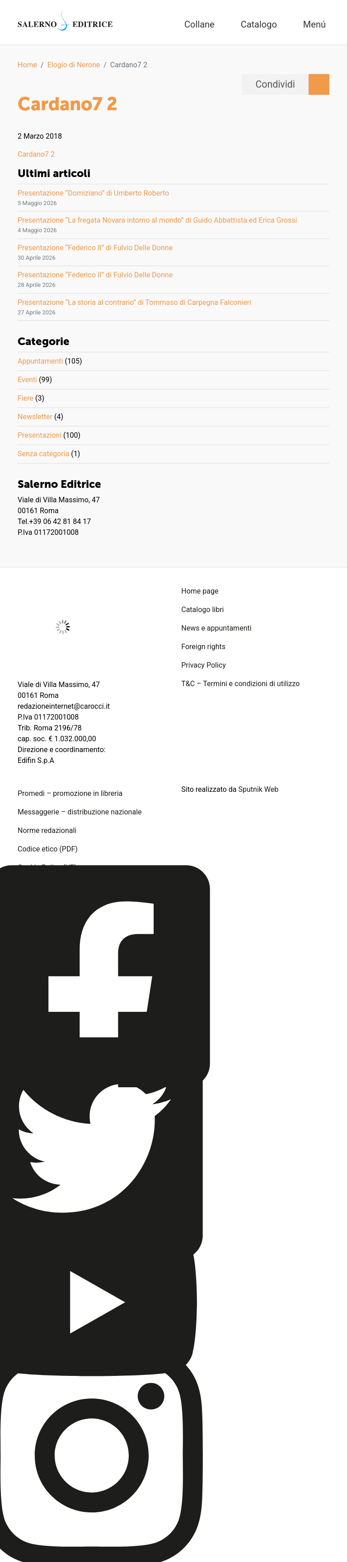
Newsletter (35, 416)
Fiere (25, 398)
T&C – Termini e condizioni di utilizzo (240, 683)
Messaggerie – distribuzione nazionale (80, 812)
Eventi (27, 379)
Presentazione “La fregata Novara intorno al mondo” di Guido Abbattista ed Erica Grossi (157, 220)
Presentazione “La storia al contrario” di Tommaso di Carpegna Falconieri (134, 302)
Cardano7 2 (36, 154)
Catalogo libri (202, 609)
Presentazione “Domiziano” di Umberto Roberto (93, 193)
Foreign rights (203, 646)
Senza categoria (43, 453)
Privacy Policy (203, 665)
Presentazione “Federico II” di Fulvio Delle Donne (95, 247)
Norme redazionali (47, 830)
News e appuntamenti (216, 628)
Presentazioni (39, 435)
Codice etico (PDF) (48, 849)
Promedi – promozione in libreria (70, 793)
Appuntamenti (40, 361)
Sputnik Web (259, 789)
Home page (199, 591)
